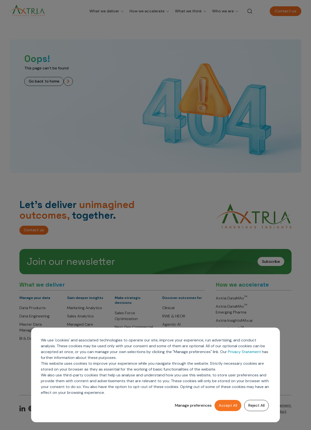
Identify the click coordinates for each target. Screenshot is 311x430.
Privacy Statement (244, 351)
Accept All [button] (228, 405)
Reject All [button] (256, 405)
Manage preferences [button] (193, 405)
